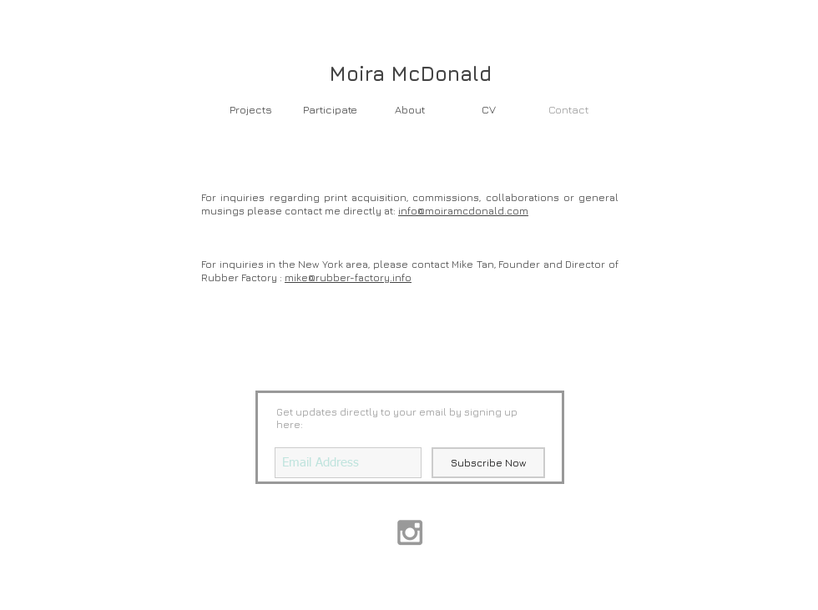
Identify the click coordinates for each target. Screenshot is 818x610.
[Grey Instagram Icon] (409, 532)
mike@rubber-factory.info (348, 277)
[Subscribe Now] (488, 462)
